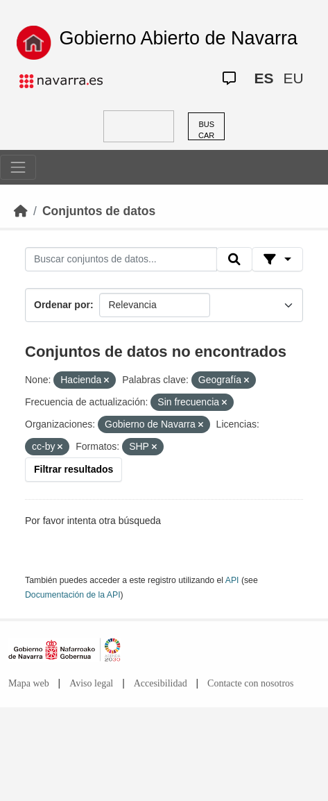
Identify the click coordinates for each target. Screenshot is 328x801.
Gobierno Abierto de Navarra (178, 38)
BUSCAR (206, 130)
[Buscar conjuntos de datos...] (121, 259)
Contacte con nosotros (250, 683)
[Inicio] (21, 211)
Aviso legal (91, 683)
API (232, 580)
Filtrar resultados (73, 469)
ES (263, 78)
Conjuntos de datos (98, 211)
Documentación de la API (73, 595)
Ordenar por (62, 304)
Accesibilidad (160, 683)
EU (293, 78)
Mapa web (28, 683)
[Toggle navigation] (18, 167)
